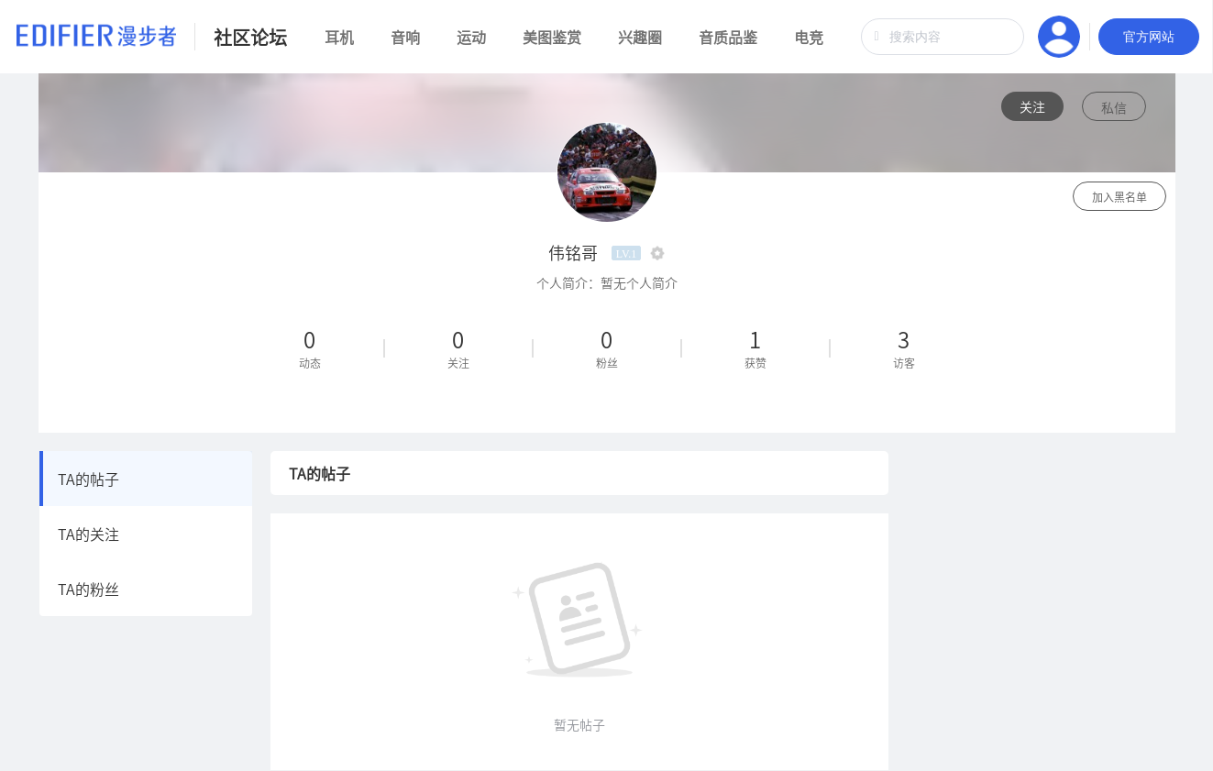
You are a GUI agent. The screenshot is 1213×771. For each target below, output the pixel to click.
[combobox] (942, 36)
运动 (471, 37)
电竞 (808, 37)
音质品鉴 (728, 37)
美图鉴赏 (552, 37)
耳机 (339, 37)
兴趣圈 (640, 37)
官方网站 (1148, 36)
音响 (405, 37)
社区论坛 (250, 37)
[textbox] (942, 36)
